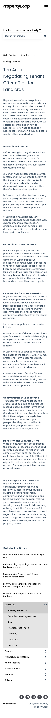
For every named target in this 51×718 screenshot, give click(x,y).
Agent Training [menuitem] (12, 662)
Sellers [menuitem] (8, 680)
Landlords (26, 55)
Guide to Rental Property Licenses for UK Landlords (22, 595)
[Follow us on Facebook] (21, 697)
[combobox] (23, 36)
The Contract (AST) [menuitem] (18, 628)
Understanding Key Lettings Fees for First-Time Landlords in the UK (25, 565)
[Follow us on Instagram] (33, 697)
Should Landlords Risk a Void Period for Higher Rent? (24, 556)
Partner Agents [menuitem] (13, 668)
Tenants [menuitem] (9, 651)
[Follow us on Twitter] (39, 697)
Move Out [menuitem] (13, 639)
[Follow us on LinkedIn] (27, 697)
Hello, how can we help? (22, 30)
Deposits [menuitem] (12, 645)
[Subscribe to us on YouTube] (45, 697)
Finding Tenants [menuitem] (17, 610)
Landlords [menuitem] (10, 604)
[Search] (45, 36)
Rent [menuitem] (10, 622)
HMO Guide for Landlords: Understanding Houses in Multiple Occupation (22, 585)
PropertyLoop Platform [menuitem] (17, 657)
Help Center (9, 55)
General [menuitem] (9, 674)
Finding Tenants (11, 61)
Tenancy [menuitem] (12, 633)
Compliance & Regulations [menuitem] (22, 616)
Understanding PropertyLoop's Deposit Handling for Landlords (21, 575)
